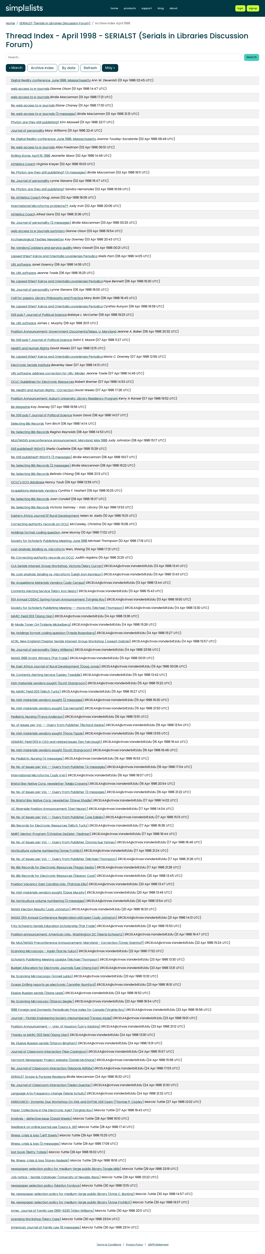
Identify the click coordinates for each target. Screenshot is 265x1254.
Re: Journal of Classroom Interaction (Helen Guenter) (52, 1085)
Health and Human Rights (30, 348)
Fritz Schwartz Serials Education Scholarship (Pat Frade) (53, 926)
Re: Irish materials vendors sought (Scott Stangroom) (51, 750)
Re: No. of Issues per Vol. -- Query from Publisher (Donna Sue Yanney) (63, 842)
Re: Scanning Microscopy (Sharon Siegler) (42, 1001)
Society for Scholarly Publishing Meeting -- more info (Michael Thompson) (67, 608)
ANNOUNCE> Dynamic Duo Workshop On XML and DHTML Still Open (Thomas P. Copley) (77, 1102)
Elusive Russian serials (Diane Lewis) (38, 993)
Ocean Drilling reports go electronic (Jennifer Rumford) (53, 984)
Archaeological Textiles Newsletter (37, 239)
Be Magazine (20, 407)
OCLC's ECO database (27, 482)
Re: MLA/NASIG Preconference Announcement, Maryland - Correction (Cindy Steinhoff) (77, 942)
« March (15, 67)
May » (110, 67)
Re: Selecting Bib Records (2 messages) (41, 465)
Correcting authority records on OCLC (40, 524)
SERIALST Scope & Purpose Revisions (38, 1076)
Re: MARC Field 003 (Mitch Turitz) (36, 691)
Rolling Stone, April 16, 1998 (30, 155)
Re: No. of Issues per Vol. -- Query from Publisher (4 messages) (59, 767)
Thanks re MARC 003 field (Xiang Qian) (40, 1035)
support (147, 8)
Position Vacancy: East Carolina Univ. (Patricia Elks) (49, 884)
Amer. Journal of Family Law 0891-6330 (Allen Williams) (52, 1210)
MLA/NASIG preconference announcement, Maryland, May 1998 (59, 440)
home (114, 8)
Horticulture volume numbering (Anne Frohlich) (47, 850)
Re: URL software (23, 273)
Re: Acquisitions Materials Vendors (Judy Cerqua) (48, 582)
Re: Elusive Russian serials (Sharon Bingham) (44, 1043)
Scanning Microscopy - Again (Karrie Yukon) (44, 951)
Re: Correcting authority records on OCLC (42, 557)
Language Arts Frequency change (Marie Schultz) (48, 1093)
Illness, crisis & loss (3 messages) (36, 1143)
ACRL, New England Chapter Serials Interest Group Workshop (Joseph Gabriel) (71, 641)
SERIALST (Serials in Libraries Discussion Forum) (54, 23)
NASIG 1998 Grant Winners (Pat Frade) (40, 658)
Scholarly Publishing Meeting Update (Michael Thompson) (55, 959)
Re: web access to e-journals (33, 105)
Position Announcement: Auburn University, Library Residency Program (64, 398)
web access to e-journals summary (38, 231)
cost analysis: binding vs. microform (38, 549)
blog (161, 8)
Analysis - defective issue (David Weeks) (41, 1118)
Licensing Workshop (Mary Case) (36, 1219)
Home (10, 23)
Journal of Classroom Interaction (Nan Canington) (49, 1051)
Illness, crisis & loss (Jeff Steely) (35, 1135)
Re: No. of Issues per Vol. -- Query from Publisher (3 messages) (58, 792)
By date (68, 67)
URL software (21, 264)
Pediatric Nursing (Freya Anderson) (37, 716)
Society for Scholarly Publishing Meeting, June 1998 (49, 541)
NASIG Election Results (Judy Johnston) (41, 909)
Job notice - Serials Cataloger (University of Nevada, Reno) (56, 1177)
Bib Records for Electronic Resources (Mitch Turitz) (50, 825)
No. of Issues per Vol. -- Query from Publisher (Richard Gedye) (58, 725)
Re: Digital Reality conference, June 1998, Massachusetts (53, 139)
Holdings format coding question (35, 532)
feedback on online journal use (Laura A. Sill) (44, 1127)
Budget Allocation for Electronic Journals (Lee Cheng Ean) (55, 968)
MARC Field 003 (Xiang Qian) (32, 616)
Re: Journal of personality (30, 181)
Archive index (42, 67)
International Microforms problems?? (39, 206)
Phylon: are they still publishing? (35, 122)
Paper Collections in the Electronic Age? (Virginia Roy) (52, 1110)
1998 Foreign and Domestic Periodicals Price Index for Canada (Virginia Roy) (68, 1009)
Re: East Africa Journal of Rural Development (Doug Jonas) (56, 666)
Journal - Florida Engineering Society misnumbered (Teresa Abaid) (62, 1018)
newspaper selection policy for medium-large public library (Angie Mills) (66, 1169)
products (130, 8)
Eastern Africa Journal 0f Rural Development (45, 515)
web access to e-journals (30, 88)
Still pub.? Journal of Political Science (39, 315)
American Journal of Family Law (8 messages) (46, 1227)
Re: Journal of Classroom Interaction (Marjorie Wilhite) (52, 1068)
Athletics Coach (23, 164)
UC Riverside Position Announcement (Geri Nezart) (49, 809)
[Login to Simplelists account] (240, 8)
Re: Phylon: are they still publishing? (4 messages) (49, 172)
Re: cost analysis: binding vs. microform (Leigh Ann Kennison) (57, 574)
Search (251, 57)
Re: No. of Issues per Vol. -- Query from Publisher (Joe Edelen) (58, 817)
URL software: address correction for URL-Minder (48, 373)
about (173, 8)
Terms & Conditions (109, 1244)
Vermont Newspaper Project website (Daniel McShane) (53, 1060)
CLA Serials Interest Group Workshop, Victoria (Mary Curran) (57, 566)
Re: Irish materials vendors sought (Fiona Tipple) (47, 733)
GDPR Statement (158, 1244)
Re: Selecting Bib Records (30, 432)
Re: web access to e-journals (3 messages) (43, 114)
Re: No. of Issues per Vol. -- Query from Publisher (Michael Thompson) (64, 859)
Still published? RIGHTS (28, 448)
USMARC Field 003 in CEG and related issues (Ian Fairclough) (56, 742)
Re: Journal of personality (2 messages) (41, 222)
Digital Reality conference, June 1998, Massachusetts (51, 80)
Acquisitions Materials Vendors (34, 490)
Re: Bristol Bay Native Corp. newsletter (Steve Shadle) (52, 800)
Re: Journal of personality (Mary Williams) (42, 649)
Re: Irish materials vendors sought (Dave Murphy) (48, 892)
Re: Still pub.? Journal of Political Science (41, 340)
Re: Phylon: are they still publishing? (37, 189)
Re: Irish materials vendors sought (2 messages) (47, 700)
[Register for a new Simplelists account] (253, 8)
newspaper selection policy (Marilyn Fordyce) (46, 1185)
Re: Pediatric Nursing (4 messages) (37, 758)
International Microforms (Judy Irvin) (39, 775)
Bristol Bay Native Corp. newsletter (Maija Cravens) (50, 783)
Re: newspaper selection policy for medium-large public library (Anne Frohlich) (71, 1202)
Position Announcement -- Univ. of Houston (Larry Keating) (56, 1026)
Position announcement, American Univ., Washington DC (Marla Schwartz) (67, 934)
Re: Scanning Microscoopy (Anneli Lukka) (42, 976)
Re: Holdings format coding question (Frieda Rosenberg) (53, 633)
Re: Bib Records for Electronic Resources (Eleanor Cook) (53, 876)
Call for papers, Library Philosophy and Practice (47, 298)
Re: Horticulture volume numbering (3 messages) (48, 901)
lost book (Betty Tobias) (29, 1152)
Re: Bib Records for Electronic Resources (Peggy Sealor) (53, 867)
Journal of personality (27, 130)
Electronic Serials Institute (30, 365)
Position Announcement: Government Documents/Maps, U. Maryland (63, 331)
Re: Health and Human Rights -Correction (42, 390)
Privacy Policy (134, 1244)
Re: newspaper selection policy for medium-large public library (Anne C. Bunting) (73, 1194)
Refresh (90, 67)
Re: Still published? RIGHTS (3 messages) (41, 457)
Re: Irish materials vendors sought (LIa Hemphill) (47, 708)
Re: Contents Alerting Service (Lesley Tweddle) (46, 675)
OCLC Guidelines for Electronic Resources (42, 382)
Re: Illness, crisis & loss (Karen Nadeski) (40, 1160)
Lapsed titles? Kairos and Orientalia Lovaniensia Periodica (54, 256)
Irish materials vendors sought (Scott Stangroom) (49, 683)
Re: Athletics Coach (26, 197)
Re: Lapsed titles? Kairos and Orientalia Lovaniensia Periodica (57, 281)
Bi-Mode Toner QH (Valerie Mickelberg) (41, 624)
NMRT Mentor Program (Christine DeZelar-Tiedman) (51, 834)
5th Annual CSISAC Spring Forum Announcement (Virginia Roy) (58, 599)
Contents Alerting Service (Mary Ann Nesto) (44, 591)
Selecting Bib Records (27, 423)
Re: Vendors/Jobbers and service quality (42, 248)
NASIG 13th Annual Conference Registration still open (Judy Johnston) (64, 917)
